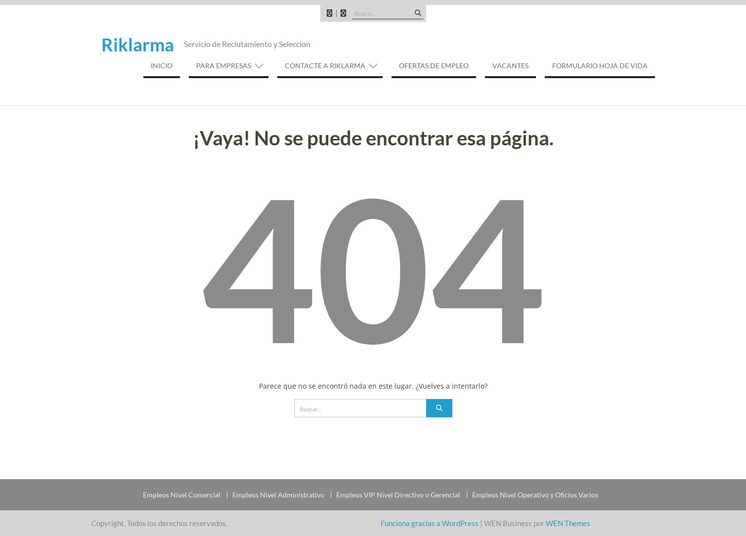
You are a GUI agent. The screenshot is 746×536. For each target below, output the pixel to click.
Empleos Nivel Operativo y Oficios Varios (535, 494)
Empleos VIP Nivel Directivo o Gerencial (398, 494)
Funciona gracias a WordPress (430, 523)
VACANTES (510, 65)
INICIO (162, 65)
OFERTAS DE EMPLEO (434, 65)
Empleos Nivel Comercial (181, 494)
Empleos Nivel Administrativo (278, 494)
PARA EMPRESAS (223, 65)
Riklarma (137, 44)
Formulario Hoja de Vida (600, 65)
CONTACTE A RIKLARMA (325, 65)
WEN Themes (568, 523)
